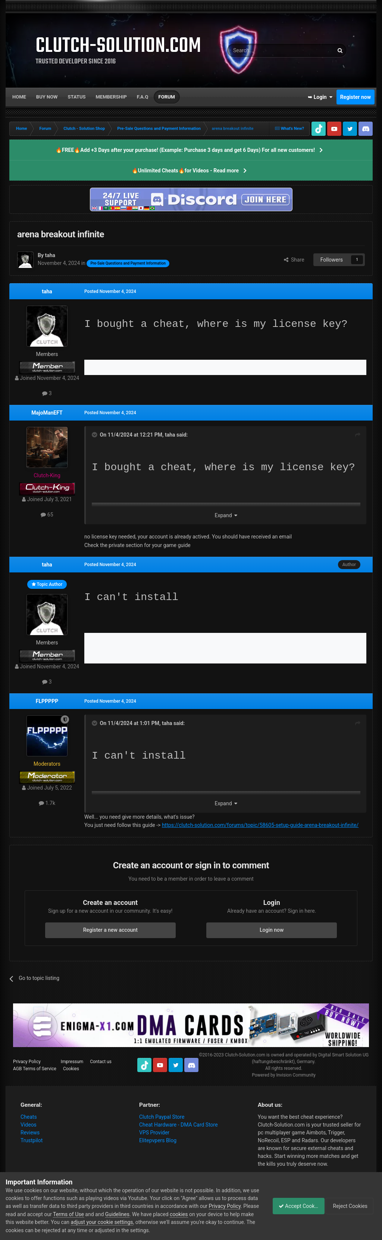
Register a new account (110, 930)
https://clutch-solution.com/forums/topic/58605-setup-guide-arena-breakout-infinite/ (260, 825)
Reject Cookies (351, 1206)
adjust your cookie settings (160, 1222)
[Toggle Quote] (95, 435)
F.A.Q (142, 97)
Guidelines (169, 1214)
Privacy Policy (27, 1061)
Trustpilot (32, 1140)
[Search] (262, 50)
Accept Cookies (294, 1206)
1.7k (47, 803)
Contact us (101, 1061)
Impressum (72, 1061)
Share (294, 260)
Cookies (71, 1068)
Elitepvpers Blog (157, 1140)
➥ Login (320, 97)
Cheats (29, 1117)
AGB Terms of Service (34, 1068)
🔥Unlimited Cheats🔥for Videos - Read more (185, 171)
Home (19, 97)
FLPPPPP (47, 701)
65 (47, 515)
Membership (111, 97)
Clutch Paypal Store (161, 1117)
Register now (355, 97)
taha (47, 291)
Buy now (47, 97)
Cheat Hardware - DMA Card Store (178, 1125)
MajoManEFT (46, 413)
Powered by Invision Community (284, 1075)
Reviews (30, 1133)
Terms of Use (119, 1214)
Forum (167, 97)
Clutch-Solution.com (245, 1055)
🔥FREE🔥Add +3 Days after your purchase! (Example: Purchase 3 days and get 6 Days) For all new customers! (185, 150)
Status (77, 97)
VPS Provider (154, 1133)
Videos (29, 1125)
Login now (272, 930)
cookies (230, 1214)
